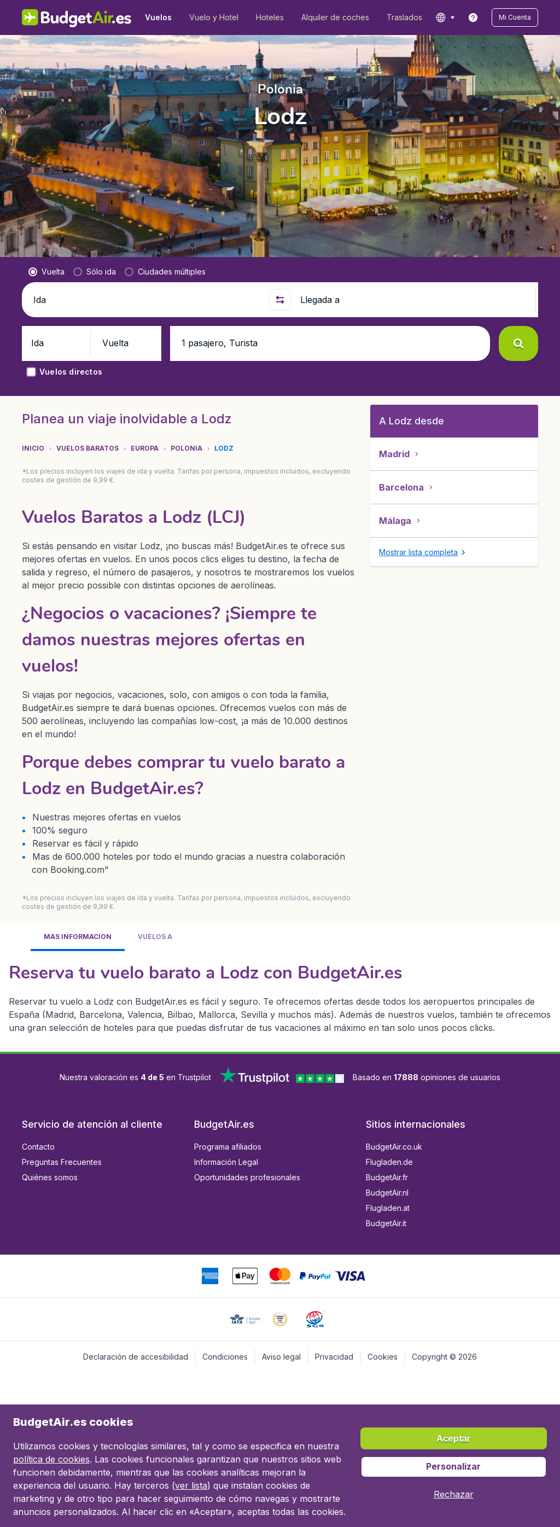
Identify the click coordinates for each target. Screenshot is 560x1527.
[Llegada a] (415, 282)
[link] (473, 17)
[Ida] (147, 282)
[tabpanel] (280, 979)
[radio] (46, 254)
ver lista (191, 1485)
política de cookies (51, 1459)
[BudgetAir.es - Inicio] (77, 17)
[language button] (444, 17)
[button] (515, 17)
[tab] (78, 920)
